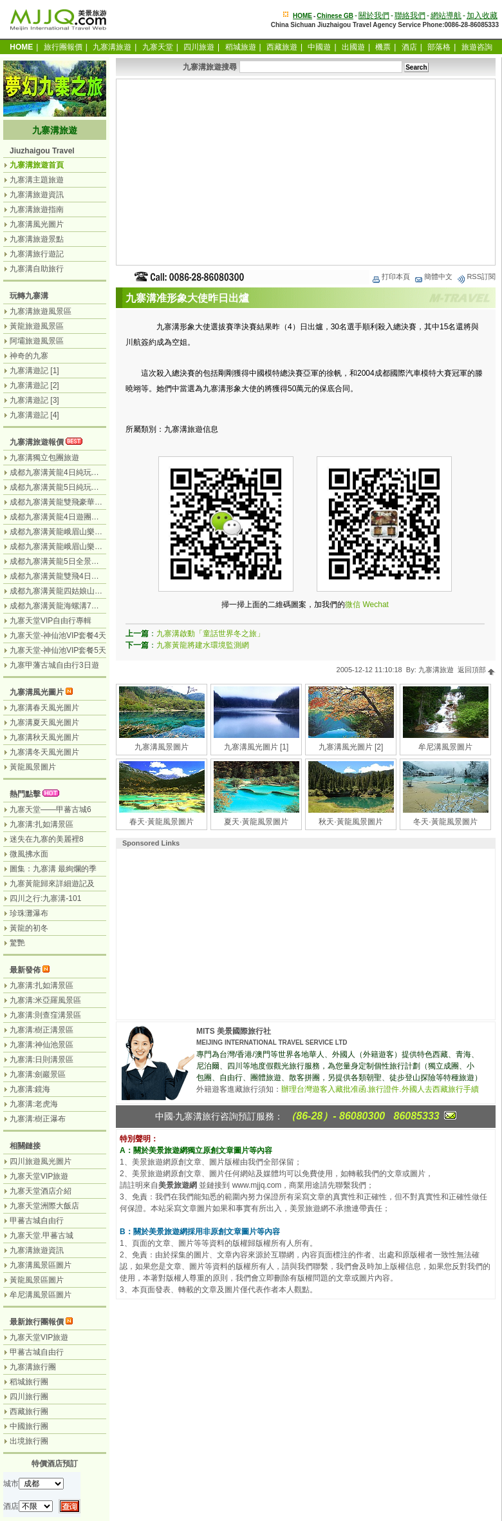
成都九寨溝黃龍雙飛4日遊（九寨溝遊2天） (83, 576)
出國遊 (353, 47)
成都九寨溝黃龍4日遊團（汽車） (66, 516)
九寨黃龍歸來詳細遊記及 (52, 883)
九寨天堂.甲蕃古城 (41, 1235)
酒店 (409, 47)
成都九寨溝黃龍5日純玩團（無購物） (74, 487)
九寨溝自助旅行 (37, 268)
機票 (383, 47)
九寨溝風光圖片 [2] (351, 746)
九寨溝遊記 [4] (34, 415)
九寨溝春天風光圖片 (44, 707)
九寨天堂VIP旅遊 (39, 1176)
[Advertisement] (306, 172)
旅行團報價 (63, 47)
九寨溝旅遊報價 (37, 442)
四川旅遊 (198, 47)
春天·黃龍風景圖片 (161, 821)
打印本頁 (390, 276)
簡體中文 (433, 276)
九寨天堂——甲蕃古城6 (50, 809)
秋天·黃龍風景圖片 (350, 821)
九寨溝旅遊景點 (37, 239)
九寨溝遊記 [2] (34, 385)
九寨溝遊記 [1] (34, 370)
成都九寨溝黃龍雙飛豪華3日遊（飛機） (77, 502)
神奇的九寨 (29, 355)
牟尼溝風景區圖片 (40, 1294)
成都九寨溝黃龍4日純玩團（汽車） (70, 472)
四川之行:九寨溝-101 (45, 898)
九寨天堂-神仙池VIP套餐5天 (58, 650)
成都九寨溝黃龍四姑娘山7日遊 (62, 591)
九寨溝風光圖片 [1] (256, 746)
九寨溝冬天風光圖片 (44, 752)
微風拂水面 (29, 853)
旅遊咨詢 (476, 47)
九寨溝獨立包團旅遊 (44, 457)
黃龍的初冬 (29, 928)
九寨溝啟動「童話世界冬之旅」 (210, 633)
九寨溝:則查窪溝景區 (45, 1015)
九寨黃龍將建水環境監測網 (202, 645)
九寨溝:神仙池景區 (41, 1044)
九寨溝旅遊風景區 (40, 311)
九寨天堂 (157, 47)
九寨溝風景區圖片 (40, 1265)
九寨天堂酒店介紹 (40, 1191)
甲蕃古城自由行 (37, 1220)
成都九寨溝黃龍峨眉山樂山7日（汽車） (77, 546)
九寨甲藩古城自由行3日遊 (54, 665)
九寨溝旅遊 (112, 47)
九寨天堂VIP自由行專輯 (50, 620)
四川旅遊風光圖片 (40, 1161)
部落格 (439, 47)
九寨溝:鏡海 (30, 1089)
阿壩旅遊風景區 (37, 340)
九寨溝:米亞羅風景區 (45, 1000)
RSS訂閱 (476, 276)
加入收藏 (482, 15)
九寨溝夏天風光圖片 (44, 722)
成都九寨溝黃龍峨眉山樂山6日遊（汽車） (81, 531)
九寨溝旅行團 (33, 1366)
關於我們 (373, 15)
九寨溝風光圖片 (37, 224)
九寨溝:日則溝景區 (41, 1059)
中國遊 (319, 47)
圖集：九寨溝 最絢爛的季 (53, 868)
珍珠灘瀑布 (29, 913)
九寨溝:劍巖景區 (38, 1074)
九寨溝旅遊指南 (37, 209)
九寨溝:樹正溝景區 (41, 1029)
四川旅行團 (29, 1396)
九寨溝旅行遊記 (37, 253)
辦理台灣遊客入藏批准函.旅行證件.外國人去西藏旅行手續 (380, 1089)
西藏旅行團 (29, 1411)
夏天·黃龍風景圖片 (256, 821)
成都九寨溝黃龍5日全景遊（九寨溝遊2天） (83, 561)
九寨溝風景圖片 (162, 746)
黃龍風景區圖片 (37, 1279)
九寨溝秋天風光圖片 (44, 737)
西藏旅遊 (281, 47)
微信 (352, 604)
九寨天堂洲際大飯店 (44, 1205)
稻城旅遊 (240, 47)
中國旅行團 (29, 1426)
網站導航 (446, 15)
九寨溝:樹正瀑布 (38, 1118)
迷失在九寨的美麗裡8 (47, 839)
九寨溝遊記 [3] (34, 400)
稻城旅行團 (29, 1381)
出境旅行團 (29, 1441)
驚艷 (17, 942)
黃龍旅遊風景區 (37, 326)
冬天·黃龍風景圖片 (445, 821)
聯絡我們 (410, 15)
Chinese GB (335, 15)
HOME (302, 15)
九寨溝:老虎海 (34, 1104)
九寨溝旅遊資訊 (37, 194)
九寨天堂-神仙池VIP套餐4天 (58, 635)
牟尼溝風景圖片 (445, 746)
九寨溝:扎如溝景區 (41, 824)
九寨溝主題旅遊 (37, 179)
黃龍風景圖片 (33, 766)
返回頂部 (477, 669)
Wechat (375, 604)
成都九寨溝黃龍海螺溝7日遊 (58, 605)
